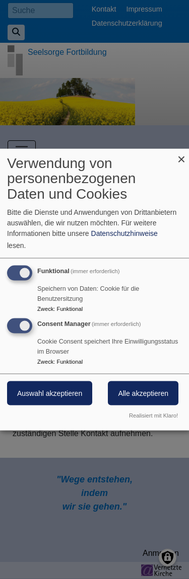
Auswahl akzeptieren (49, 393)
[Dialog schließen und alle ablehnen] (181, 154)
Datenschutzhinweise (124, 233)
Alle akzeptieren (143, 393)
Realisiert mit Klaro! (153, 415)
